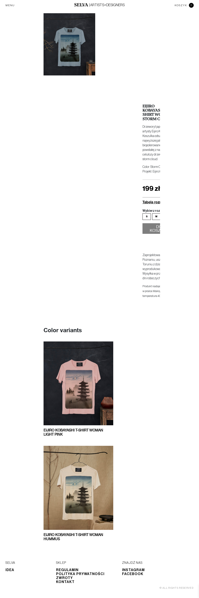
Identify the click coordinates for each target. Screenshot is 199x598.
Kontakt (65, 581)
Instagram (133, 570)
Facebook (132, 574)
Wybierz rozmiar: (155, 210)
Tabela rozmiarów (157, 202)
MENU (10, 5)
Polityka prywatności (80, 574)
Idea (9, 570)
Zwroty (64, 577)
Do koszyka (159, 229)
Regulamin (67, 570)
